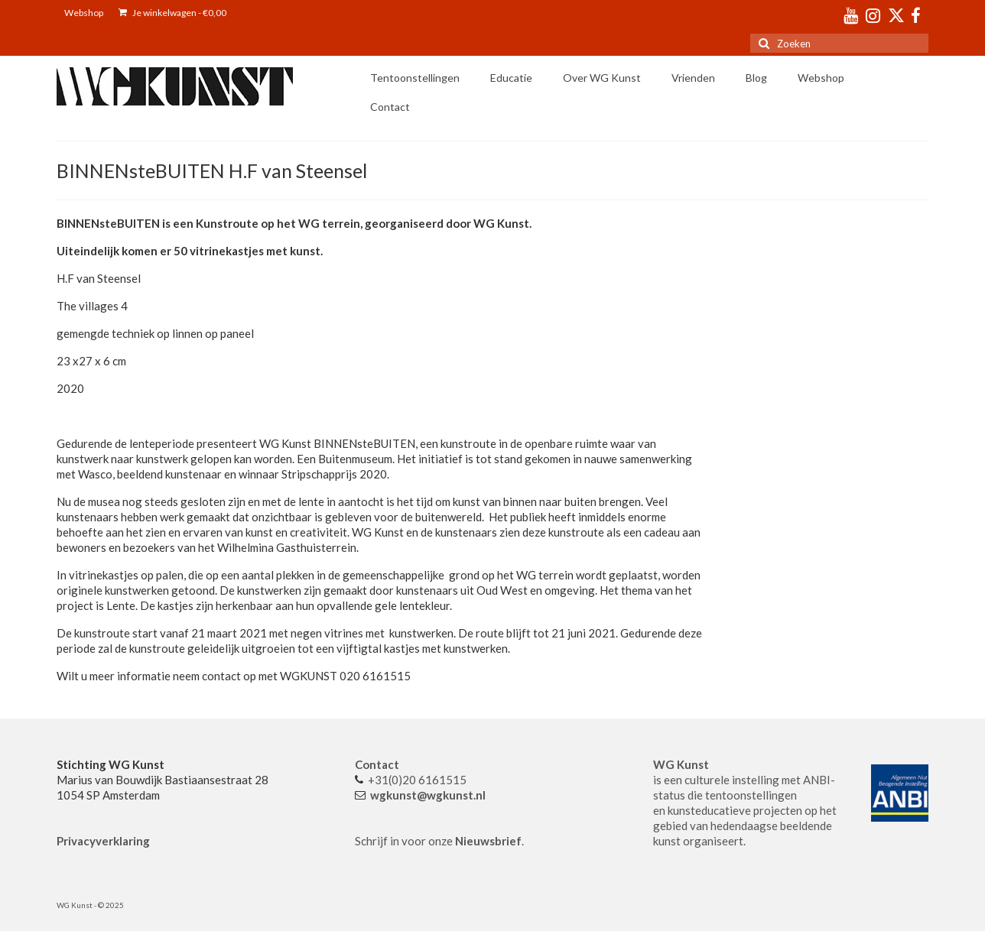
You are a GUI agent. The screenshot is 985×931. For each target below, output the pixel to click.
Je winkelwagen (172, 12)
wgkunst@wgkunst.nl (428, 795)
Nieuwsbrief (488, 841)
